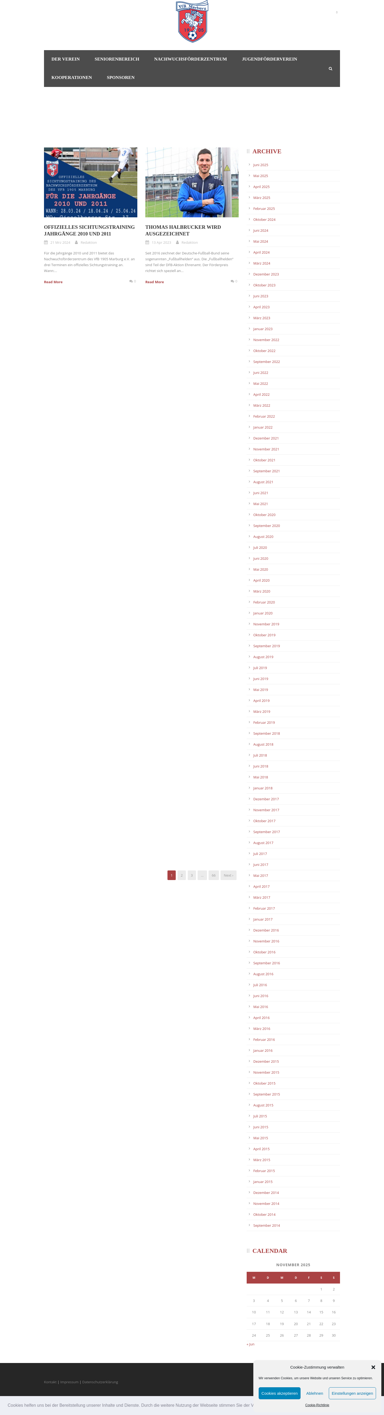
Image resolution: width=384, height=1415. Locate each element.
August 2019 (263, 656)
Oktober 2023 (264, 285)
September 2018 (266, 733)
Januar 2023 (263, 328)
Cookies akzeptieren (280, 1393)
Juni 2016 (260, 995)
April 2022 (261, 394)
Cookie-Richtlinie (317, 1405)
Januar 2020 (263, 613)
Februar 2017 (264, 908)
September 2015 (266, 1094)
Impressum (69, 1382)
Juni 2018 (260, 766)
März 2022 (261, 405)
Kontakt (50, 1382)
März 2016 (261, 1028)
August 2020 (263, 536)
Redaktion (89, 242)
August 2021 (263, 481)
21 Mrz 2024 (60, 242)
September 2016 (266, 963)
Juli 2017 (260, 853)
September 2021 (266, 471)
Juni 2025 (260, 164)
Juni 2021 (260, 492)
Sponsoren (121, 77)
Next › (228, 875)
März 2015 (261, 1159)
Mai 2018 (260, 777)
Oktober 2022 (264, 350)
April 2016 (261, 1017)
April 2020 (261, 580)
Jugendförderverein (269, 59)
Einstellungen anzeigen (352, 1393)
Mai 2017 (260, 875)
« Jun (250, 1344)
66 (214, 875)
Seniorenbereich (117, 59)
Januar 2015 (263, 1181)
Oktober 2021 (264, 460)
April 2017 (261, 886)
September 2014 (266, 1225)
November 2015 (266, 1072)
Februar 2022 (264, 416)
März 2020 (261, 591)
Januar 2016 (263, 1050)
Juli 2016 (260, 984)
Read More (53, 281)
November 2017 (266, 810)
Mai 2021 (260, 503)
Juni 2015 (260, 1127)
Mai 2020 (260, 569)
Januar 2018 (263, 788)
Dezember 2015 (266, 1061)
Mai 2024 (260, 241)
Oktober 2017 (264, 820)
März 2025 (261, 197)
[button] (373, 1367)
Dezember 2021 (266, 438)
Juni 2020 (260, 558)
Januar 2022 (263, 427)
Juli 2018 (260, 755)
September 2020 (266, 525)
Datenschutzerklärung (100, 1382)
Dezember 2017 (266, 799)
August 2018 (263, 744)
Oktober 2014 (264, 1214)
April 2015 (261, 1148)
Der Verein (65, 59)
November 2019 (266, 624)
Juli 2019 (260, 667)
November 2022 (266, 339)
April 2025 (261, 186)
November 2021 (266, 449)
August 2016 (263, 974)
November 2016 (266, 941)
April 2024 (261, 252)
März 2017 (261, 897)
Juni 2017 (260, 864)
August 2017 (263, 842)
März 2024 (261, 263)
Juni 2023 (260, 296)
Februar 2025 (264, 208)
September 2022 (266, 361)
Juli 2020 (260, 547)
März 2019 (261, 711)
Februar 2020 (264, 602)
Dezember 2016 (266, 930)
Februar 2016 (264, 1039)
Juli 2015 (260, 1116)
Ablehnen (314, 1393)
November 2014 (266, 1203)
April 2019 (261, 700)
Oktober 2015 (264, 1083)
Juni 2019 (260, 678)
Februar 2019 (264, 722)
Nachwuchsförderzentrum (190, 59)
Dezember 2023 (266, 274)
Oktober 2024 (264, 219)
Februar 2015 (264, 1170)
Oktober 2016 (264, 952)
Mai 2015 (260, 1138)
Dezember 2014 (266, 1192)
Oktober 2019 (264, 635)
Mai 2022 (260, 383)
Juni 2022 (260, 372)
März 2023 (261, 317)
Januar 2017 (263, 919)
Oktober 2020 (264, 514)
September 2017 (266, 831)
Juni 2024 (260, 230)
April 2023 (261, 307)
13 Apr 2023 (161, 242)
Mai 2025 (260, 175)
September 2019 (266, 645)
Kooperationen (71, 77)
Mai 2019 (260, 689)
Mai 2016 (260, 1006)
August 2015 (263, 1105)
